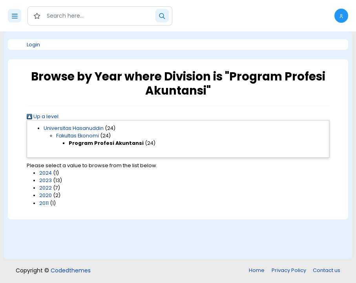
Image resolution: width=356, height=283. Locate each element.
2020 (45, 195)
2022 (45, 187)
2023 (45, 180)
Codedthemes (71, 270)
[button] (341, 16)
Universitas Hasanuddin (74, 128)
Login (33, 44)
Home (257, 270)
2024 (45, 173)
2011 (44, 203)
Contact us (326, 270)
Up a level (42, 116)
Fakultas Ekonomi (77, 135)
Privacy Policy (289, 270)
